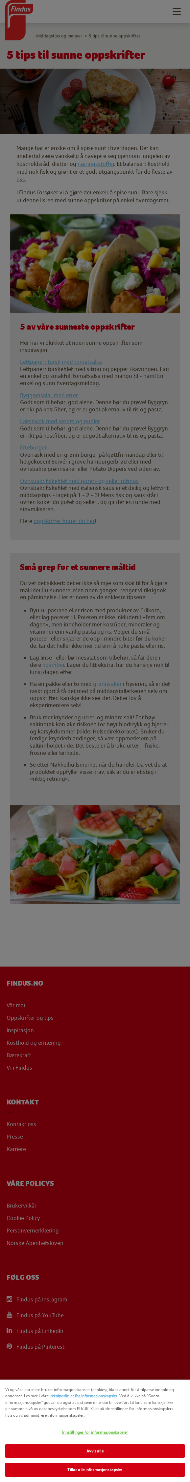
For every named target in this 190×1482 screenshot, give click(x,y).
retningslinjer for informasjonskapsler (83, 1395)
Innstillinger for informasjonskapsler (95, 1432)
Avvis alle (94, 1451)
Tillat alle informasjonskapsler (94, 1469)
